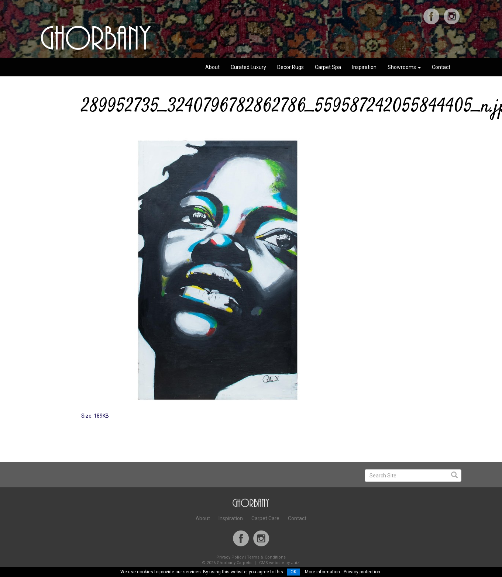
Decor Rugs (290, 67)
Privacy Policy (230, 557)
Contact (441, 67)
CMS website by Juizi (279, 562)
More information (322, 571)
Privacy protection (362, 571)
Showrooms (404, 67)
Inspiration (364, 67)
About (212, 67)
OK (293, 571)
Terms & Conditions (266, 557)
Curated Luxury (248, 67)
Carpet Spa (328, 67)
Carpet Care (265, 518)
